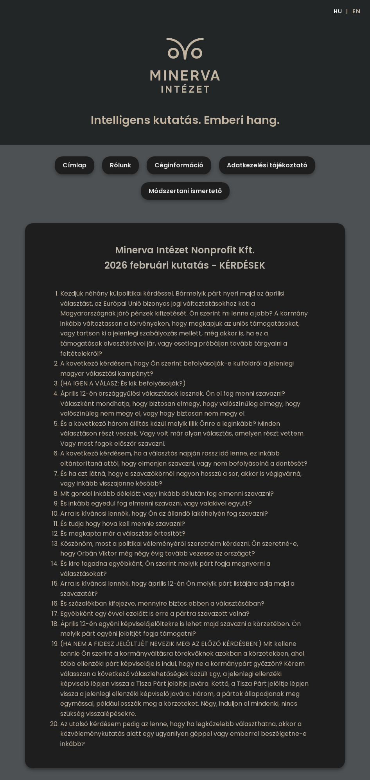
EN (356, 11)
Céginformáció (178, 165)
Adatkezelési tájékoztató (267, 165)
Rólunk (120, 165)
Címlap (74, 165)
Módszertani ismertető (185, 190)
